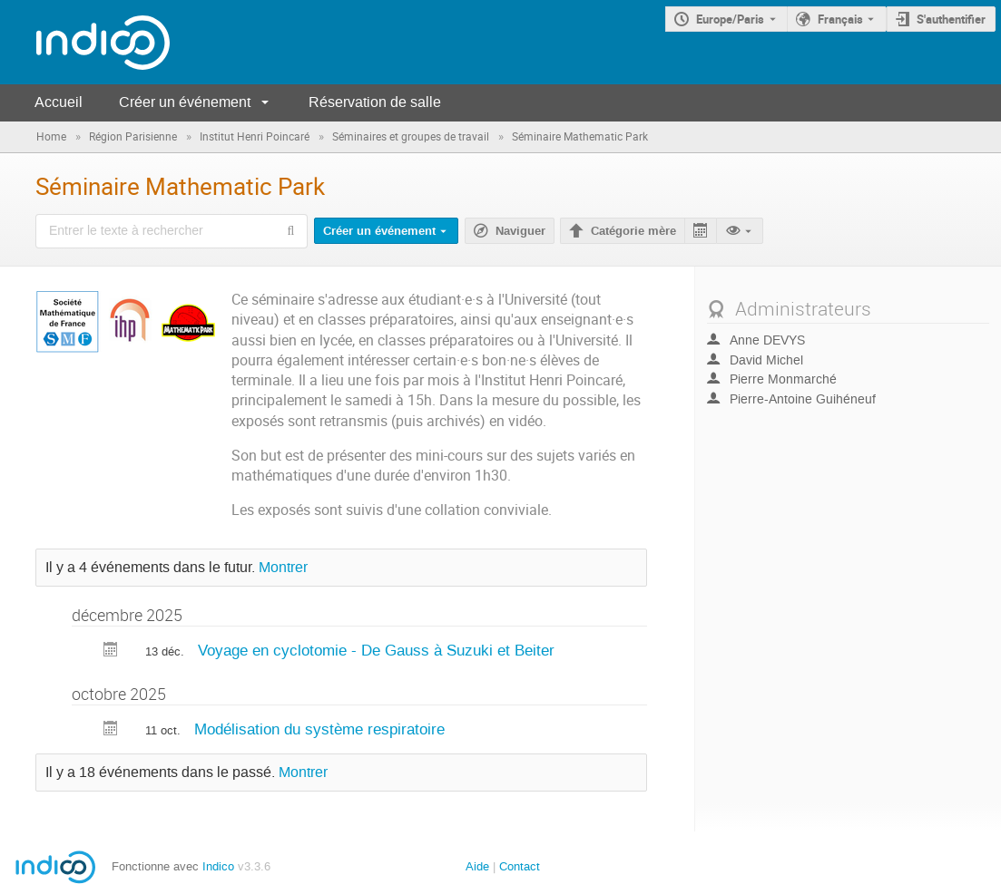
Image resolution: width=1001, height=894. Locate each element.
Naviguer (520, 231)
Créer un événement (184, 102)
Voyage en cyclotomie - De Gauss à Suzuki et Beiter (376, 650)
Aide (477, 866)
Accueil (58, 102)
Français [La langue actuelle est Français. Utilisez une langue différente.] (840, 19)
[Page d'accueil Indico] (85, 42)
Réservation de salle (375, 102)
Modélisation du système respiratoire (319, 729)
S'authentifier (951, 19)
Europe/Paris (730, 19)
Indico (218, 866)
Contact (519, 866)
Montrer (283, 568)
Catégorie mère (633, 231)
